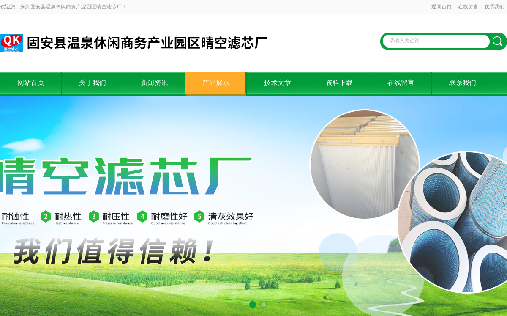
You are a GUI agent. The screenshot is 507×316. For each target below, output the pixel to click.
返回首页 (441, 7)
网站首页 (30, 82)
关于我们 (92, 82)
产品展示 (215, 82)
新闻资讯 (154, 82)
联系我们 (494, 7)
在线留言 (468, 7)
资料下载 (339, 82)
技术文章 (277, 82)
